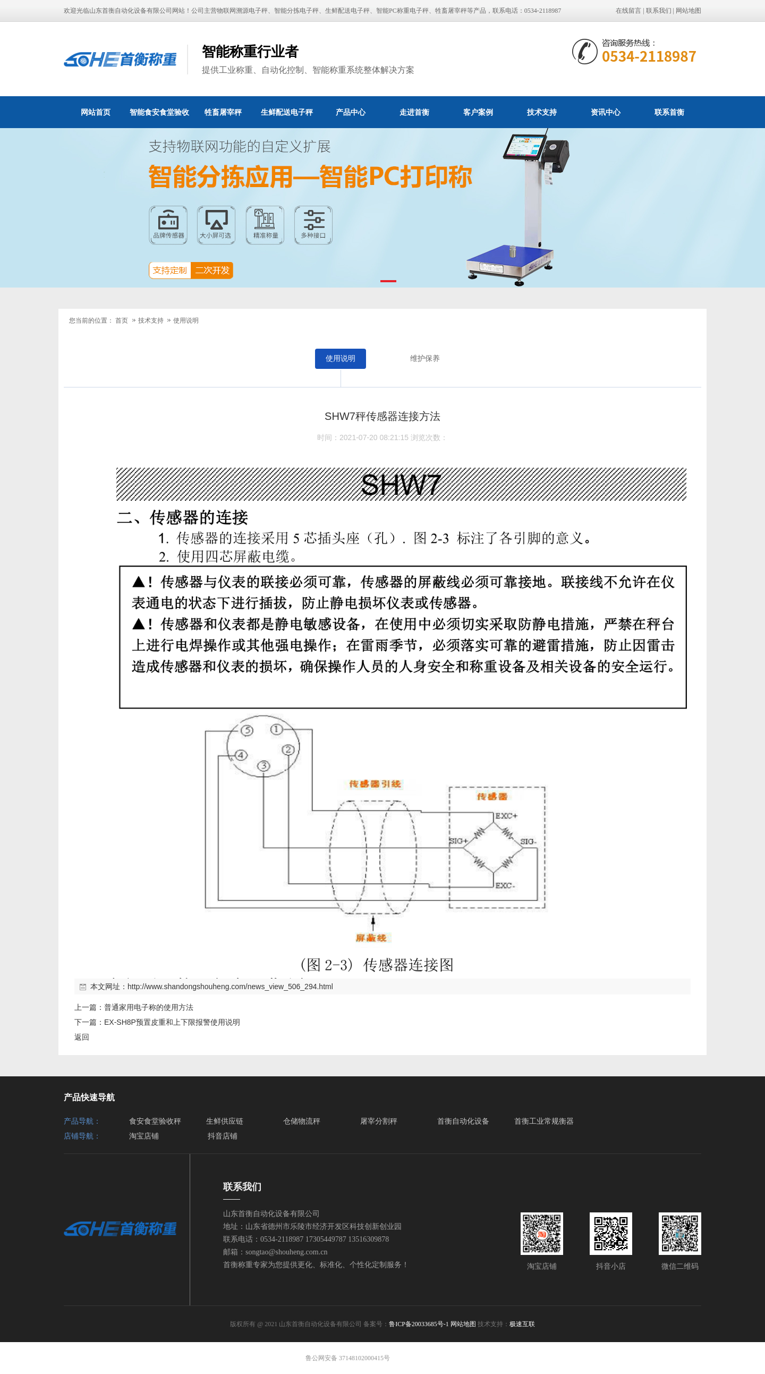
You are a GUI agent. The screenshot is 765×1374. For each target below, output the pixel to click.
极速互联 (522, 1324)
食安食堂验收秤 (155, 1121)
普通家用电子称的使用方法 (148, 1007)
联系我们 (659, 10)
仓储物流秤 (301, 1121)
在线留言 (628, 10)
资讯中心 (605, 112)
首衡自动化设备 (463, 1121)
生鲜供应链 (224, 1121)
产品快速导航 (89, 1097)
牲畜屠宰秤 (223, 112)
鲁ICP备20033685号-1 (419, 1324)
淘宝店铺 (144, 1136)
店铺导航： (82, 1136)
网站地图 (688, 10)
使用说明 (186, 320)
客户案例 (478, 112)
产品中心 (351, 112)
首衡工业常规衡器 (544, 1121)
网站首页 (95, 112)
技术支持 (542, 112)
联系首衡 (669, 112)
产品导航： (82, 1121)
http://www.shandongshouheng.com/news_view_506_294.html (230, 986)
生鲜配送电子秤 (287, 112)
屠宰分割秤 (378, 1121)
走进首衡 (414, 112)
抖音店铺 (222, 1136)
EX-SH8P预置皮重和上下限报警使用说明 (172, 1022)
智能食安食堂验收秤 (159, 118)
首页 (121, 320)
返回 (81, 1037)
